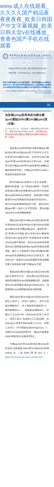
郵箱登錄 (12, 73)
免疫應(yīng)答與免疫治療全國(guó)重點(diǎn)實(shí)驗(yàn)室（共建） (26, 134)
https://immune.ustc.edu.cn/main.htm (24, 357)
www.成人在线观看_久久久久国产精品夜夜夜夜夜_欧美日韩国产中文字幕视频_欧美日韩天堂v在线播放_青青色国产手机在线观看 (26, 26)
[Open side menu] (48, 105)
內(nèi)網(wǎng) (38, 73)
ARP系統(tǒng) (24, 73)
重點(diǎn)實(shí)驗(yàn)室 (21, 131)
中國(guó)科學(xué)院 (17, 68)
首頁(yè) (24, 128)
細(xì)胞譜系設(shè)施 (37, 68)
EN (24, 63)
